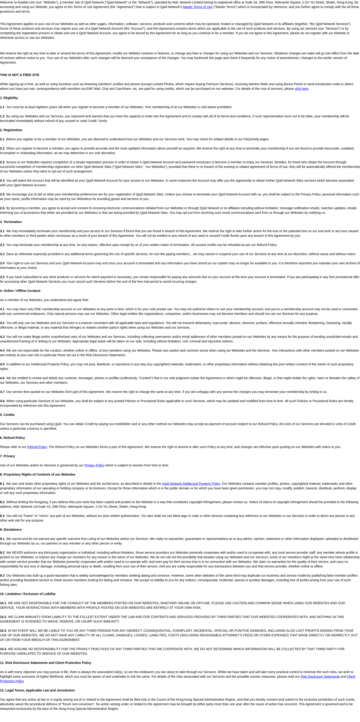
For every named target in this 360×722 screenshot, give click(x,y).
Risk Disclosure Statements (320, 676)
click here (301, 88)
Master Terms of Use (198, 7)
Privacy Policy (94, 465)
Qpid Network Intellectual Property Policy (191, 483)
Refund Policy (37, 447)
